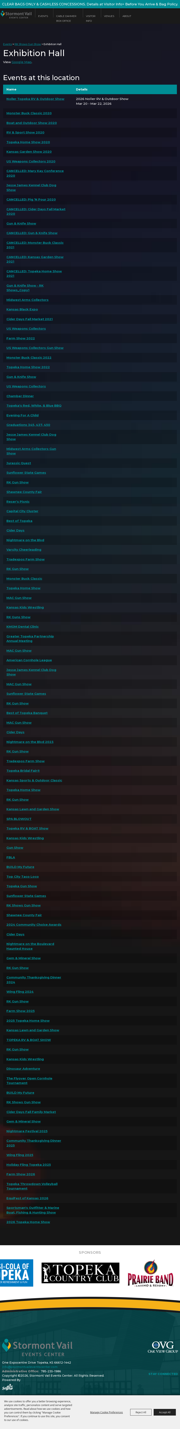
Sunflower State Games (26, 473)
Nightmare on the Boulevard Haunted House (30, 946)
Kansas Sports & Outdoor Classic (34, 780)
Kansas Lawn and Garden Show (32, 809)
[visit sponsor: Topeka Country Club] (117, 1273)
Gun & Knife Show (21, 223)
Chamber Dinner (20, 396)
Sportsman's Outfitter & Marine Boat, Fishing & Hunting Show (32, 1210)
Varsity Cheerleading (23, 550)
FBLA (10, 857)
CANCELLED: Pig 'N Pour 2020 (31, 199)
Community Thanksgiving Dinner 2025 (33, 1143)
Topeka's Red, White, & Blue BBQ (33, 405)
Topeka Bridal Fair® (23, 771)
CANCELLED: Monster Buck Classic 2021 (35, 245)
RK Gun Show (17, 482)
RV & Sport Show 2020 (25, 132)
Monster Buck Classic (24, 578)
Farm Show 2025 (20, 1011)
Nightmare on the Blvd (25, 540)
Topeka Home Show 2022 (28, 367)
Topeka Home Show (23, 588)
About (126, 16)
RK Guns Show (18, 617)
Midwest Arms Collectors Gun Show (31, 451)
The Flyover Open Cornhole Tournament (29, 1080)
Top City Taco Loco (22, 877)
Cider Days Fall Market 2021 (29, 319)
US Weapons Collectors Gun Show (35, 348)
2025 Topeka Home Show (28, 1021)
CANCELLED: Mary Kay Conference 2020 (35, 173)
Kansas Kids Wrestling (25, 607)
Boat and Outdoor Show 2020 (31, 123)
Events (43, 16)
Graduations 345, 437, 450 (28, 425)
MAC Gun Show (19, 598)
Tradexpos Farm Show (25, 559)
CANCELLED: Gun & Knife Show (32, 233)
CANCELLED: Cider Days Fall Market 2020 (35, 211)
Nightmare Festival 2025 (27, 1131)
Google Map (22, 62)
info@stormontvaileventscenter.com (30, 1367)
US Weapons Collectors (26, 329)
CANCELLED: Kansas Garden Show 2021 (35, 259)
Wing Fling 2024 (20, 992)
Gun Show (14, 848)
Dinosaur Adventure (23, 1069)
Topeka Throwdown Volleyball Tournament (32, 1186)
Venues (109, 16)
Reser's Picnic (17, 502)
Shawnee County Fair (24, 492)
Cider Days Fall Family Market (31, 1112)
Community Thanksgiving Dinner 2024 (33, 979)
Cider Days (15, 530)
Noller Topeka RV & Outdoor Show (35, 99)
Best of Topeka (19, 521)
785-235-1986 (51, 1371)
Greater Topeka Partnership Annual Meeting (30, 638)
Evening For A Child (22, 415)
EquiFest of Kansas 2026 (27, 1198)
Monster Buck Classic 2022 (28, 357)
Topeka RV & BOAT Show (27, 828)
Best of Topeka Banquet (27, 713)
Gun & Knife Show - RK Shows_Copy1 (25, 288)
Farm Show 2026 (20, 1174)
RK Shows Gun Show (28, 44)
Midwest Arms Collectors (27, 300)
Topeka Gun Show (21, 886)
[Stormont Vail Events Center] (15, 19)
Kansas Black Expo (22, 309)
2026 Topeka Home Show (28, 1222)
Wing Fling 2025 (19, 1155)
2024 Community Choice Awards (33, 925)
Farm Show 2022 (20, 338)
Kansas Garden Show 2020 (29, 152)
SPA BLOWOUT (19, 819)
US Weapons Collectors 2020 (30, 161)
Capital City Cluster (22, 511)
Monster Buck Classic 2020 (29, 113)
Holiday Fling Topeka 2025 (28, 1165)
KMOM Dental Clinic (22, 627)
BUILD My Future (20, 867)
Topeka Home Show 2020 (28, 142)
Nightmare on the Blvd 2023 (30, 742)
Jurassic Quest (18, 463)
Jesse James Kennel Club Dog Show (31, 187)
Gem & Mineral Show (23, 958)
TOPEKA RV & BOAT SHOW (28, 1040)
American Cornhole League (29, 660)
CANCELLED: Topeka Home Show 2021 (34, 273)
